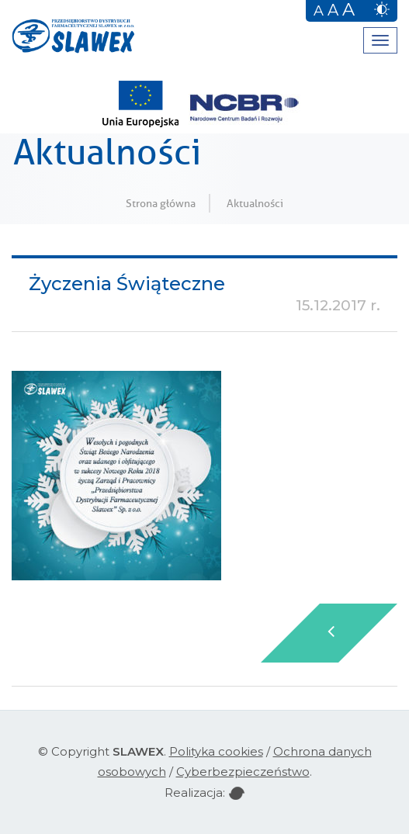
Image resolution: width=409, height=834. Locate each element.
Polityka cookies (216, 751)
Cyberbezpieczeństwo (243, 771)
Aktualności (255, 203)
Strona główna (161, 203)
